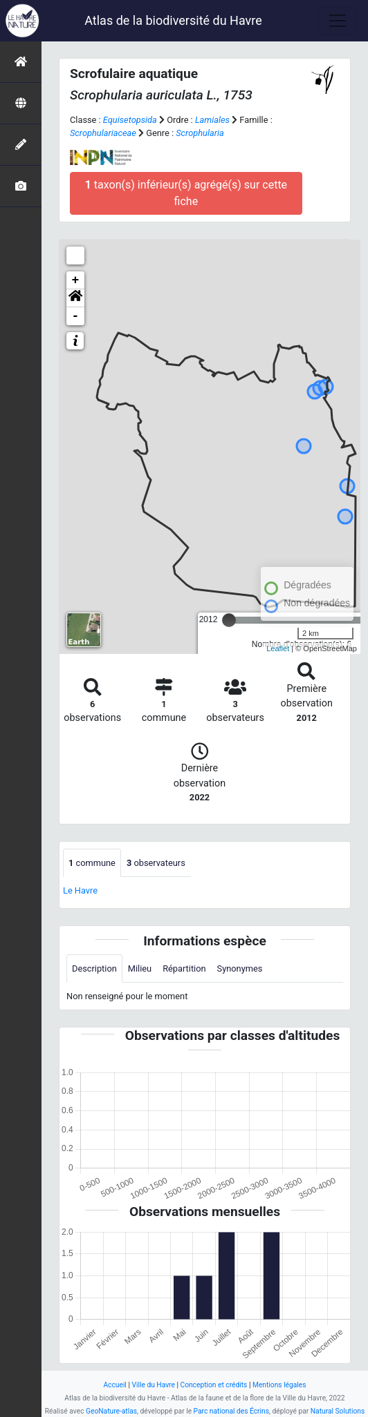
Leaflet (277, 648)
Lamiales (212, 120)
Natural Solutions (338, 1411)
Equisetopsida (130, 120)
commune (92, 863)
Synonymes (240, 968)
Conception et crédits (213, 1384)
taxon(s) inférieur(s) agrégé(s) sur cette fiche (186, 193)
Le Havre (80, 890)
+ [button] (76, 280)
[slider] (229, 620)
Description (94, 968)
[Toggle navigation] (337, 21)
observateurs (156, 863)
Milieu (139, 968)
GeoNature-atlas (111, 1411)
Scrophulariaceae (103, 133)
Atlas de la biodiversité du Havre (173, 20)
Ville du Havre (152, 1384)
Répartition (184, 968)
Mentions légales (279, 1384)
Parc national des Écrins (231, 1411)
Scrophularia (199, 133)
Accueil (114, 1384)
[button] (75, 298)
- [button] (76, 316)
